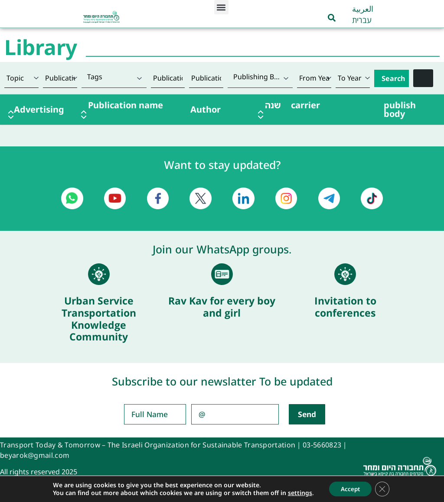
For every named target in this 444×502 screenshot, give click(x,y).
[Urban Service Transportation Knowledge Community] (99, 274)
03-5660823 (322, 445)
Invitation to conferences (345, 307)
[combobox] (114, 78)
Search (393, 78)
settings (298, 492)
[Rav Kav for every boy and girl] (222, 274)
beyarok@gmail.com (34, 455)
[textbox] (114, 77)
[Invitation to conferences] (345, 274)
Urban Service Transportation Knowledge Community (99, 318)
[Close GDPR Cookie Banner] (384, 488)
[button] (221, 7)
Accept (349, 488)
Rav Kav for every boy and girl (221, 307)
